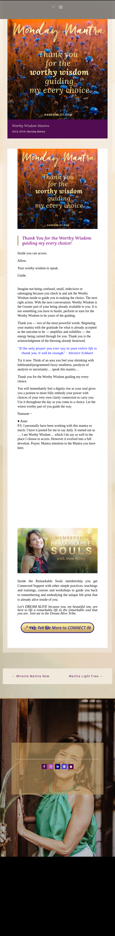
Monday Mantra (36, 131)
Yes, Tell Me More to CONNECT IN (60, 627)
